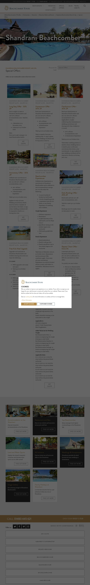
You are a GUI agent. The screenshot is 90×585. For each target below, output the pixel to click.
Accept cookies (29, 304)
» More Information (26, 300)
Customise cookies (46, 304)
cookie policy (29, 297)
